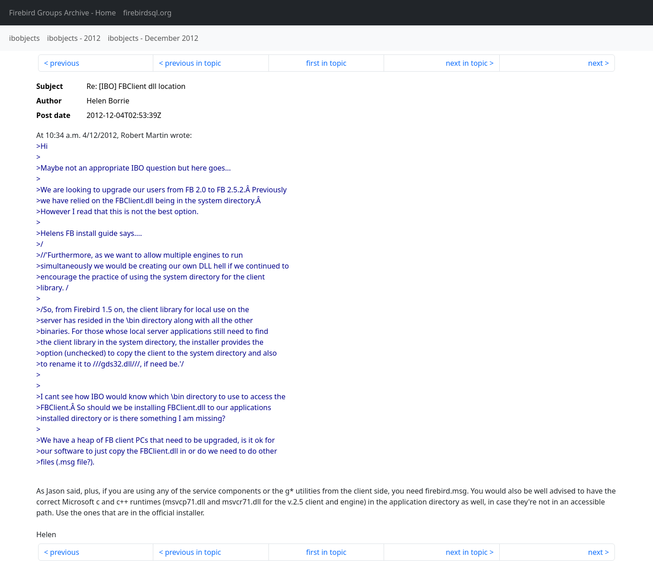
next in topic (466, 63)
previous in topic (193, 63)
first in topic (326, 63)
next (595, 63)
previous (64, 63)
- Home (62, 13)
